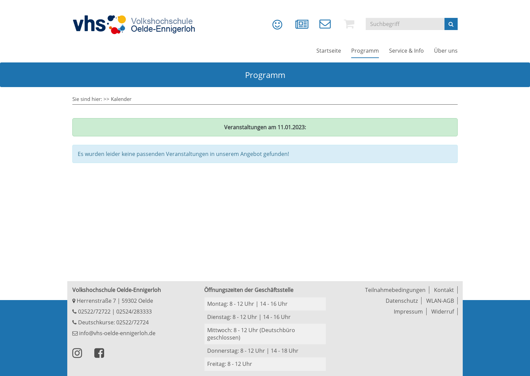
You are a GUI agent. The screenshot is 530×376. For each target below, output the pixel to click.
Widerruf (442, 311)
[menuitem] (272, 27)
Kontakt (444, 290)
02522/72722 (94, 311)
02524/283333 (134, 311)
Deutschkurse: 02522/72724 (113, 322)
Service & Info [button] (406, 50)
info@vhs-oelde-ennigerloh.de (113, 333)
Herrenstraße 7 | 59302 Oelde (112, 300)
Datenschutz (402, 300)
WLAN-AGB (440, 300)
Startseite (328, 50)
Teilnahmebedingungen (395, 290)
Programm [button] (365, 50)
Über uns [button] (446, 50)
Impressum (408, 311)
